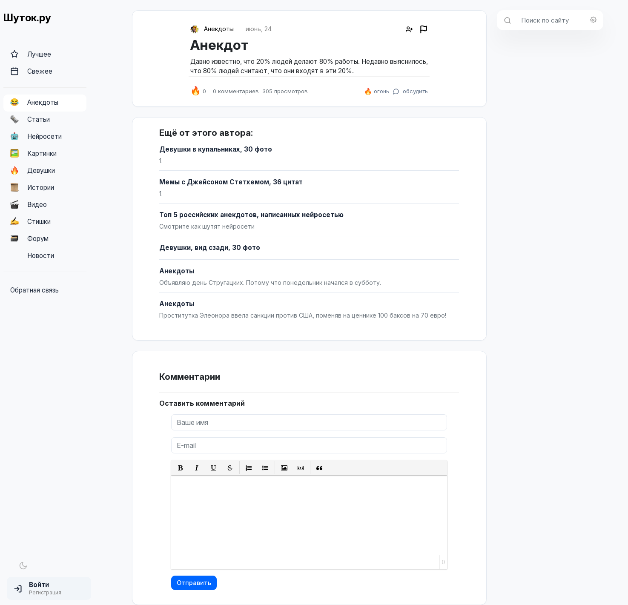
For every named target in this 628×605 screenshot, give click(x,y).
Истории (32, 187)
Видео (28, 204)
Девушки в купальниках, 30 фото (215, 149)
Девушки (32, 170)
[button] (49, 588)
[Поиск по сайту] (559, 20)
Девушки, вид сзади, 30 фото (209, 248)
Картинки (33, 153)
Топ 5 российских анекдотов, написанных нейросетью (251, 215)
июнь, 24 (259, 28)
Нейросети (36, 136)
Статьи (30, 119)
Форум (29, 238)
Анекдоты (34, 102)
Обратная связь (34, 290)
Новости (32, 255)
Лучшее (30, 54)
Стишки (30, 221)
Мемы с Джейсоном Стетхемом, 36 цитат (231, 182)
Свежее (31, 71)
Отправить (194, 582)
